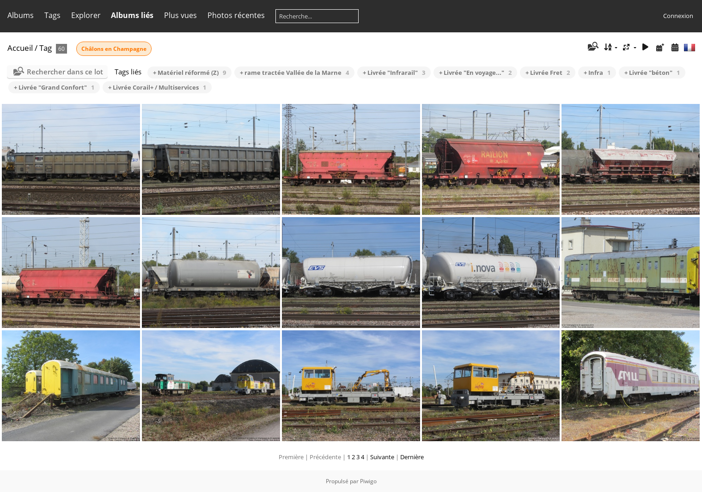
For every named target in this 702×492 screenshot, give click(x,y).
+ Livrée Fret (547, 72)
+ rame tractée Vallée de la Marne (294, 72)
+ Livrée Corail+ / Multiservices (157, 87)
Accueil (20, 48)
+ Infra (597, 72)
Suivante (382, 457)
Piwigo (368, 481)
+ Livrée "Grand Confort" (54, 87)
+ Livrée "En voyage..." (475, 72)
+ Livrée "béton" (652, 72)
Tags (52, 15)
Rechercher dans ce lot (65, 71)
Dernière (412, 457)
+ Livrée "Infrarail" (394, 72)
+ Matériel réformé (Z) (189, 72)
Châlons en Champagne (114, 49)
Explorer (86, 15)
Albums (20, 15)
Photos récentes (236, 15)
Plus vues (180, 15)
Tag (45, 48)
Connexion (678, 16)
